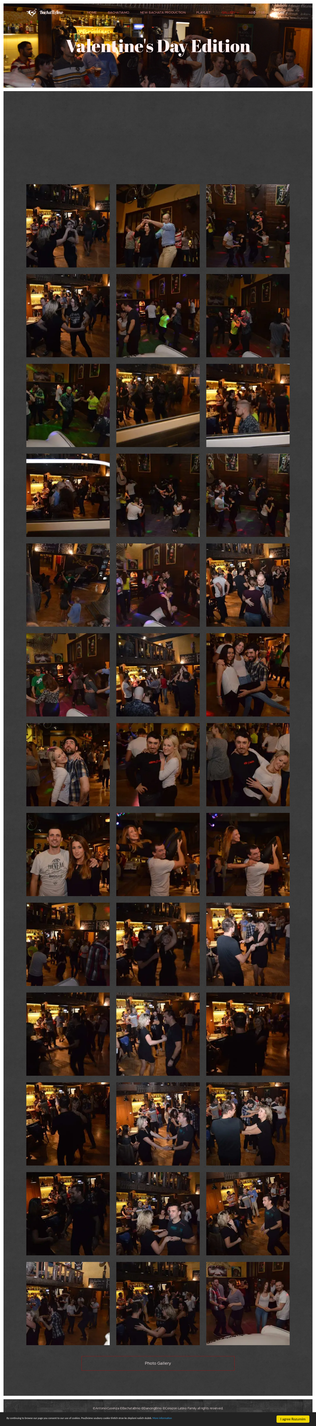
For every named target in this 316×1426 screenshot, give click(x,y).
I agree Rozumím (293, 1419)
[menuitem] (94, 12)
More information (223, 1419)
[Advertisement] (158, 144)
